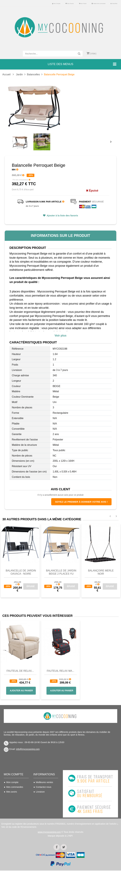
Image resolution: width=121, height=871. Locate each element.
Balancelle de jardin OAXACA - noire (21, 572)
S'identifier (114, 3)
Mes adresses (13, 796)
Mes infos (11, 801)
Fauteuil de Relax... (20, 671)
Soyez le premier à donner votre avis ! (81, 501)
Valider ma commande (98, 3)
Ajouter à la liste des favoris (62, 215)
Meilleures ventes (44, 782)
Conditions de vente (45, 796)
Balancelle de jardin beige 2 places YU (61, 572)
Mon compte (56, 3)
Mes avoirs (11, 791)
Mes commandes (14, 787)
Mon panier (82, 3)
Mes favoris (70, 3)
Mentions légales (44, 806)
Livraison (40, 791)
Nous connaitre (43, 801)
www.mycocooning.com (49, 832)
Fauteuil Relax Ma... (60, 671)
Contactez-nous (43, 787)
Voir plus (60, 335)
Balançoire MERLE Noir (101, 572)
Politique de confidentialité (42, 812)
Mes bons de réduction (12, 808)
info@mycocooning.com (28, 749)
